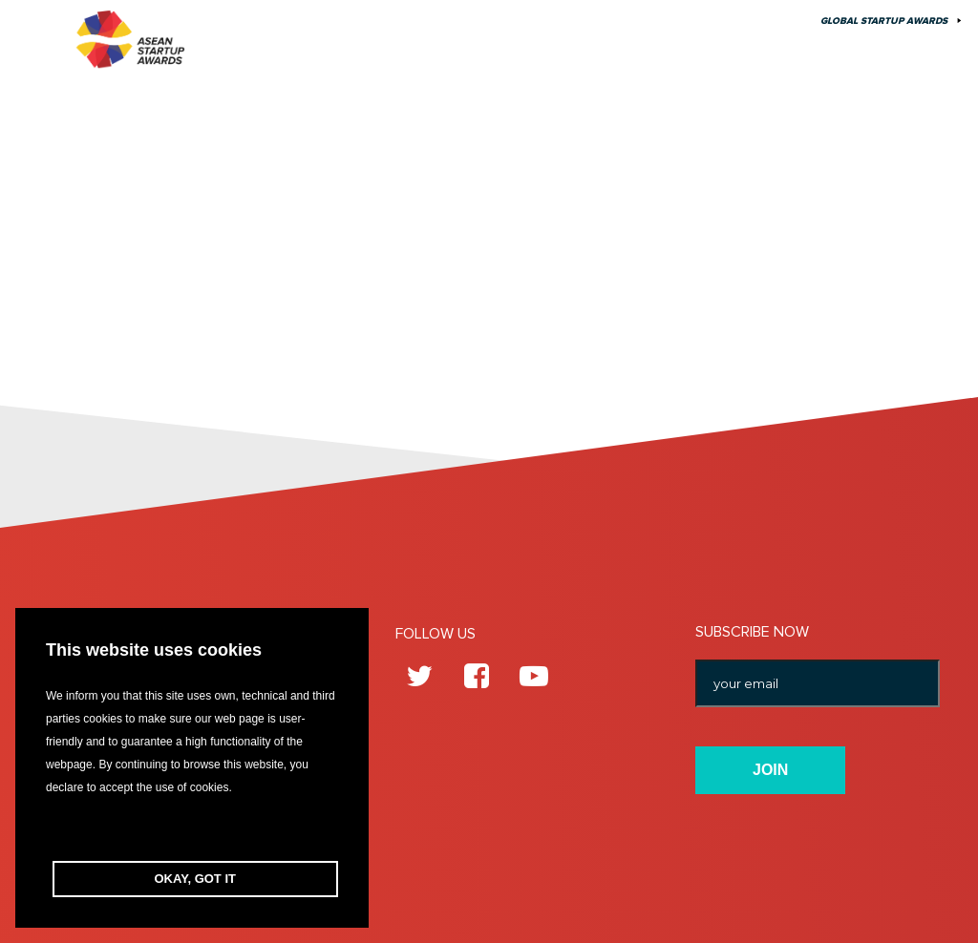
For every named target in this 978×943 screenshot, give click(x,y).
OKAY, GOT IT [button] (195, 878)
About (629, 21)
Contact (704, 21)
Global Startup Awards (883, 21)
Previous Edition (531, 21)
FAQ (772, 21)
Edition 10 (425, 21)
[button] (192, 830)
